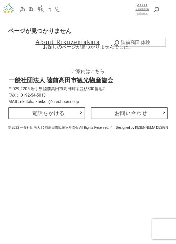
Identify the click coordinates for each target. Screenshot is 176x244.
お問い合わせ (131, 113)
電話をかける (48, 113)
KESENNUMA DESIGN (151, 127)
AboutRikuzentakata (142, 9)
